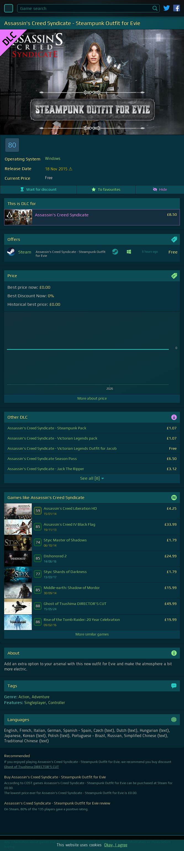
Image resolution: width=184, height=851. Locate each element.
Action (24, 697)
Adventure (40, 697)
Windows (53, 159)
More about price (92, 398)
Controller (56, 703)
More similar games (92, 634)
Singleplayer (35, 703)
